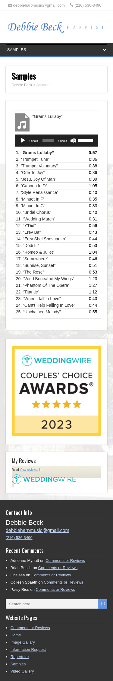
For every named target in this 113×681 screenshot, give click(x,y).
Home (16, 635)
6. (31, 185)
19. (30, 272)
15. (27, 245)
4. (30, 172)
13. (28, 232)
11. (35, 219)
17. (32, 258)
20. (45, 278)
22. (27, 292)
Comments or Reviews (65, 560)
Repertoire (20, 656)
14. (41, 238)
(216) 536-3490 (19, 537)
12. (26, 225)
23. (38, 298)
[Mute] (73, 141)
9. (30, 205)
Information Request (28, 649)
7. (37, 192)
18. (36, 265)
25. (38, 311)
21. (43, 285)
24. (45, 305)
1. (35, 152)
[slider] (47, 140)
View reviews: (29, 469)
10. (34, 212)
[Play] (23, 141)
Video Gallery (22, 671)
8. (30, 199)
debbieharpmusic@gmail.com (37, 530)
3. (37, 165)
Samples (18, 664)
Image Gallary (23, 642)
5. (36, 179)
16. (35, 252)
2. (33, 159)
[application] (56, 141)
